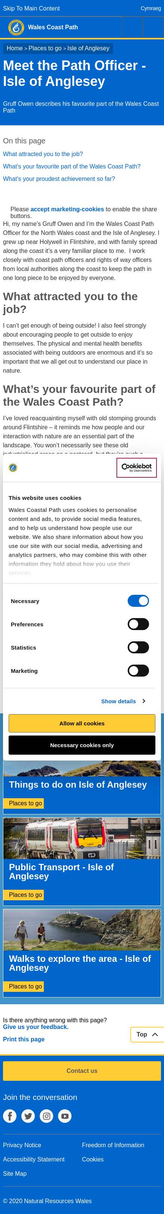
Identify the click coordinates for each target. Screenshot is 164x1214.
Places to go (44, 48)
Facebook (9, 1116)
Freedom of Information (113, 1145)
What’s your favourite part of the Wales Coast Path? (71, 166)
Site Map (15, 1173)
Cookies (93, 1159)
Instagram (46, 1116)
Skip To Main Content (31, 8)
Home (15, 48)
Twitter (28, 1116)
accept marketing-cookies (67, 209)
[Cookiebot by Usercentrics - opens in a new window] (136, 468)
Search (132, 27)
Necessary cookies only (82, 745)
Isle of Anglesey (88, 48)
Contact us (82, 1071)
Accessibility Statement (34, 1159)
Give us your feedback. (36, 1027)
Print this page (24, 1039)
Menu (153, 27)
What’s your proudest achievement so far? (59, 179)
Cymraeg (151, 8)
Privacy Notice (22, 1145)
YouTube (65, 1116)
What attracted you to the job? (43, 154)
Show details (118, 701)
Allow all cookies (82, 723)
